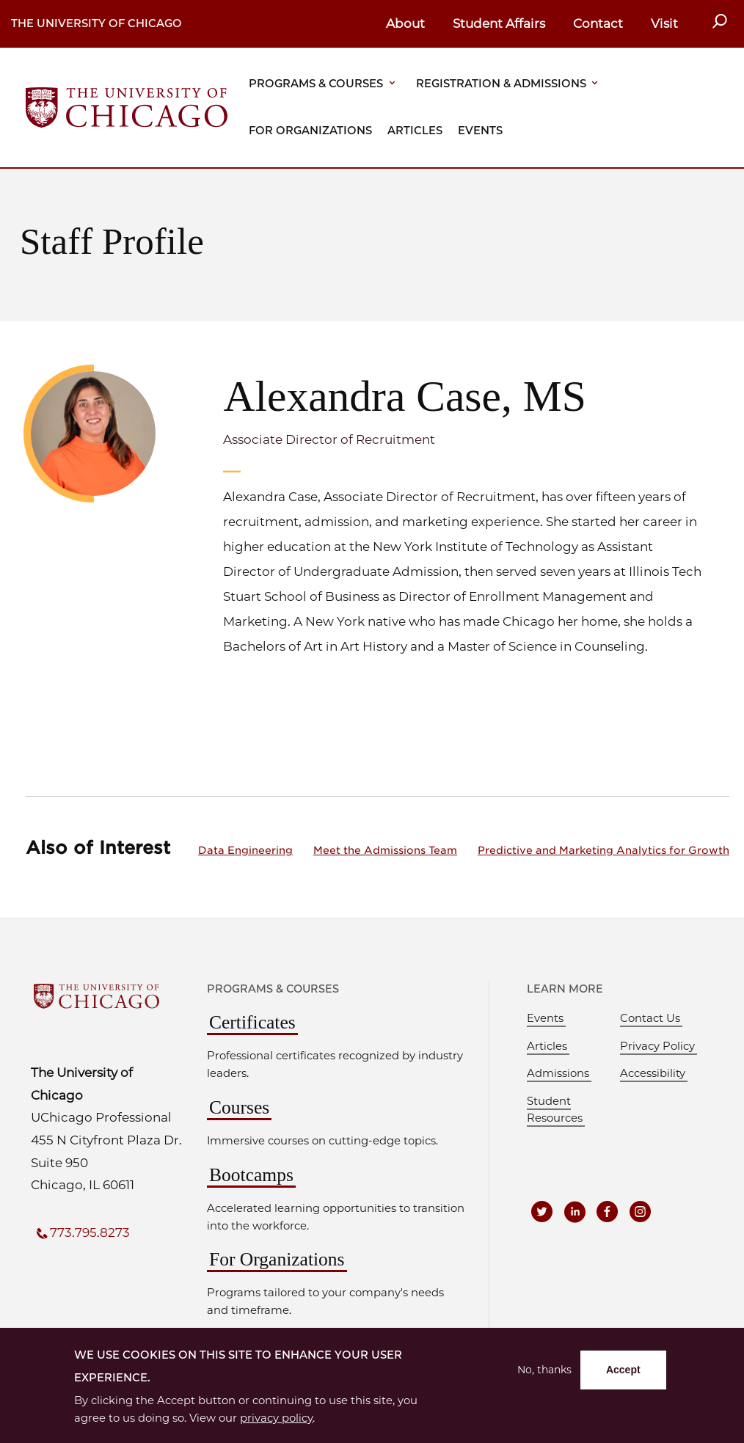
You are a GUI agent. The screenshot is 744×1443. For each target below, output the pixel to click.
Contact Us (650, 1018)
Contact (598, 23)
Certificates (252, 1022)
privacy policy (276, 1418)
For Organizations (310, 130)
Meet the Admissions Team (385, 850)
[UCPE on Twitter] (542, 1211)
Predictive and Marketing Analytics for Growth (603, 850)
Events (480, 130)
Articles (414, 130)
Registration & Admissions (501, 83)
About (405, 23)
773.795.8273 (90, 1232)
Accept (623, 1370)
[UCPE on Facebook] (609, 1211)
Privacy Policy (657, 1046)
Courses (239, 1107)
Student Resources (555, 1110)
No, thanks (544, 1370)
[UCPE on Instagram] (643, 1211)
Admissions (558, 1073)
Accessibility (652, 1073)
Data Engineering (245, 850)
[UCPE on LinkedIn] (576, 1211)
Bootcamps (251, 1175)
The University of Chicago (96, 23)
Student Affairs (499, 23)
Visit (664, 23)
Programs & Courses (316, 83)
